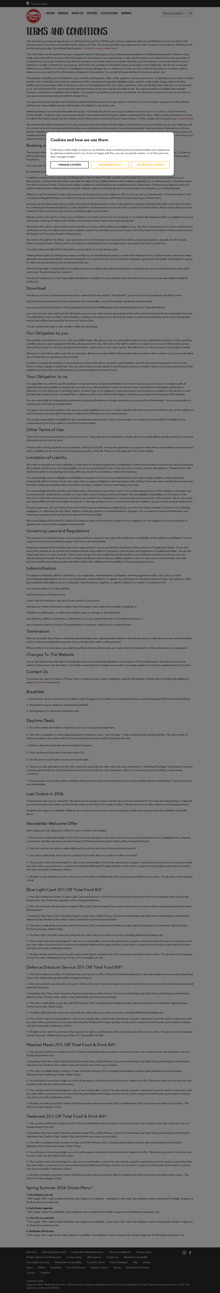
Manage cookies (69, 165)
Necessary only (110, 165)
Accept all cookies (150, 165)
